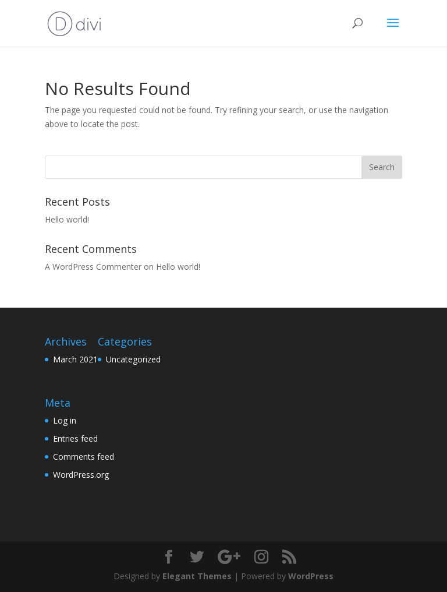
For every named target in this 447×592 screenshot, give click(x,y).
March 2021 (75, 359)
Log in (64, 420)
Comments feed (83, 456)
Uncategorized (133, 359)
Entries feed (75, 438)
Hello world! (67, 219)
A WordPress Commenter (93, 266)
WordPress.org (81, 474)
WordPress (311, 576)
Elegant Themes (197, 576)
